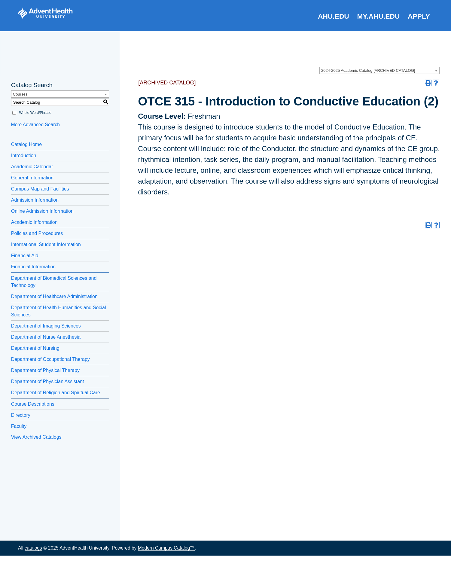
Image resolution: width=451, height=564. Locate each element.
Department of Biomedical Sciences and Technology (54, 282)
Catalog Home (26, 144)
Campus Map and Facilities (40, 188)
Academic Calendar (32, 166)
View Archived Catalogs (36, 437)
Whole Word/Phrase (35, 113)
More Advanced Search (35, 124)
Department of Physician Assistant (47, 381)
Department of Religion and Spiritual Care (55, 392)
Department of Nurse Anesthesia (46, 337)
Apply (419, 16)
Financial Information (33, 266)
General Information (32, 177)
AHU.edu (333, 16)
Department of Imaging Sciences (46, 325)
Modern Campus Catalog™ (166, 547)
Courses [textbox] (20, 94)
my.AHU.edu (378, 16)
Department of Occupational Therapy (50, 359)
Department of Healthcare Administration (54, 296)
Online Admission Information (42, 211)
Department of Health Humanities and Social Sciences (58, 311)
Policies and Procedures (37, 233)
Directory (20, 415)
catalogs (33, 547)
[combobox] (379, 70)
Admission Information (35, 200)
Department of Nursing (35, 348)
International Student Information (46, 244)
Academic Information (34, 222)
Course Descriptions (32, 404)
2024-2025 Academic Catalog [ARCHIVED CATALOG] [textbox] (368, 70)
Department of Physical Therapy (45, 370)
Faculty (19, 426)
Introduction (23, 155)
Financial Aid (24, 255)
